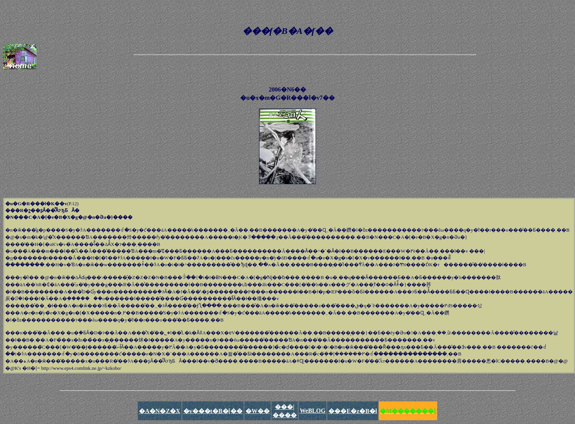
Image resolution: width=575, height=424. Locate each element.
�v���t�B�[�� (213, 411)
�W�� (258, 411)
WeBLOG (312, 410)
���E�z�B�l (352, 411)
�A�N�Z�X (159, 411)
